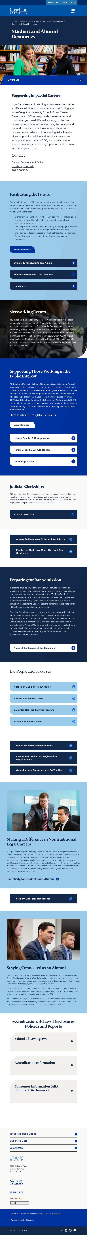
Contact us (70, 342)
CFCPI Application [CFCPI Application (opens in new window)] (24, 461)
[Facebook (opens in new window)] (66, 1230)
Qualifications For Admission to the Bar (39, 770)
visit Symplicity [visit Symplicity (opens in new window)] (29, 871)
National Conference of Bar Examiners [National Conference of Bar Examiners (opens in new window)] (35, 648)
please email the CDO (45, 994)
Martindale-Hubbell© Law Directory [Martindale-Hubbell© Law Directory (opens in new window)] (33, 274)
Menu (73, 11)
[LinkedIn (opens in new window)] (62, 1230)
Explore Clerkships (24, 514)
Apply (73, 2)
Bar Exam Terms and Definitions (34, 745)
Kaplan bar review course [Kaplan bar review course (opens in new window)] (28, 721)
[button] (22, 249)
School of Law (25, 21)
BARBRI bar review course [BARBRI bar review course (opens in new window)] (28, 698)
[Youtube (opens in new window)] (75, 1230)
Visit (65, 2)
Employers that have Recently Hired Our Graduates (39, 551)
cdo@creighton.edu (23, 166)
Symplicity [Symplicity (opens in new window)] (19, 216)
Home (14, 21)
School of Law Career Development (48, 21)
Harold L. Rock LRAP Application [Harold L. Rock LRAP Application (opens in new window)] (32, 450)
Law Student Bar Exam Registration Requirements (36, 758)
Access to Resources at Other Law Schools (40, 539)
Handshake (20, 286)
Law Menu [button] (13, 80)
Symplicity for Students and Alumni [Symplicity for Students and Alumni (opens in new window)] (33, 263)
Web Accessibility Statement (23, 1220)
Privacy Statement (52, 1213)
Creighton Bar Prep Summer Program (34, 710)
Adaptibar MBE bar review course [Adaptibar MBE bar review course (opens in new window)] (32, 687)
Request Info (53, 2)
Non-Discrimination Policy (31, 1213)
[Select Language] (19, 1203)
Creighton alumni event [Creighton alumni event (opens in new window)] (53, 1004)
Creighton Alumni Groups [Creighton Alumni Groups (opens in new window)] (17, 1004)
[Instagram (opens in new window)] (70, 1230)
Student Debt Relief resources (33, 898)
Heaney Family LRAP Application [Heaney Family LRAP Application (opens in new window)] (32, 438)
